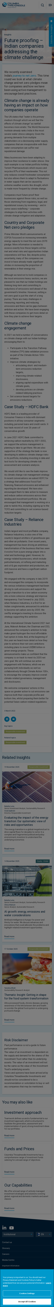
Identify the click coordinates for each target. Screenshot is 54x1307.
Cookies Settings (27, 1293)
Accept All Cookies (27, 1302)
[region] (27, 1288)
